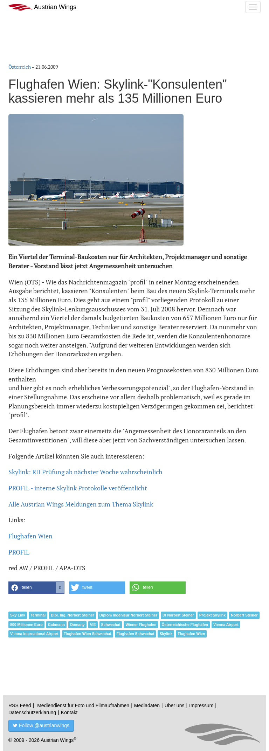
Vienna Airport (226, 624)
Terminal (38, 615)
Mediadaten (147, 705)
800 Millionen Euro (26, 624)
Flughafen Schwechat (135, 634)
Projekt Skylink (212, 615)
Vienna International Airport (34, 634)
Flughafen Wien (30, 536)
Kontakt (69, 712)
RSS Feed (19, 705)
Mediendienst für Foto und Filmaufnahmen (83, 705)
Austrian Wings (42, 7)
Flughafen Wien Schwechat (87, 634)
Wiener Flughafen (140, 624)
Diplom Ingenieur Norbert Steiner (128, 615)
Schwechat (110, 624)
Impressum (201, 705)
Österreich (19, 66)
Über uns (175, 705)
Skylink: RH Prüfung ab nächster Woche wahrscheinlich (85, 472)
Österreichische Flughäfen (184, 624)
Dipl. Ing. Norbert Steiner (72, 615)
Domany (77, 624)
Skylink (165, 634)
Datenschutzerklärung (32, 712)
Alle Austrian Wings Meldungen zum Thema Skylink (80, 504)
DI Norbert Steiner (178, 615)
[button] (36, 587)
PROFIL (18, 552)
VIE (93, 624)
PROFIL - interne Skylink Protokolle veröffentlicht (77, 488)
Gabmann (56, 624)
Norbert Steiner (244, 615)
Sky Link (17, 615)
